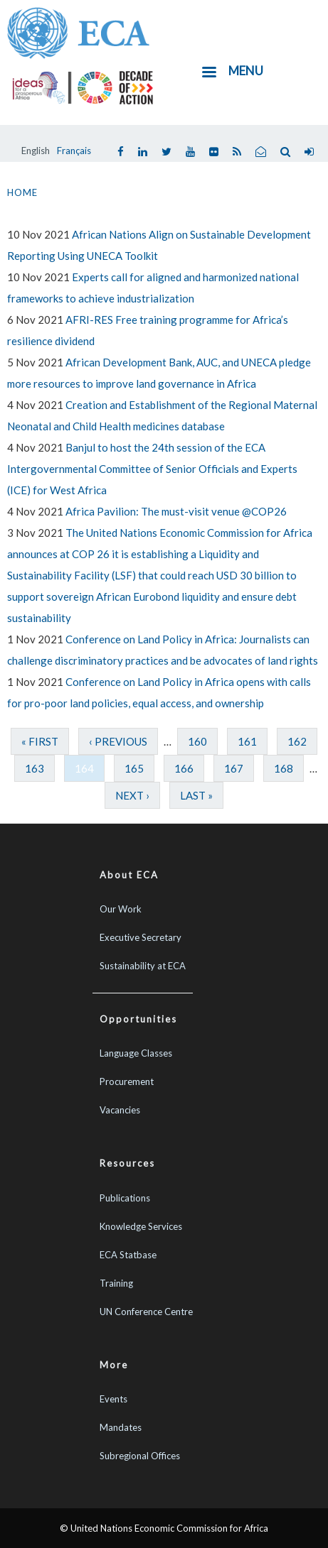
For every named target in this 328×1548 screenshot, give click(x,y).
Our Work (121, 909)
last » (196, 795)
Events (113, 1399)
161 (247, 741)
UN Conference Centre (146, 1311)
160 (197, 741)
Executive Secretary (140, 937)
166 (184, 768)
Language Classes (136, 1053)
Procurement (127, 1081)
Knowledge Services (141, 1226)
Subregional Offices (140, 1455)
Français (74, 150)
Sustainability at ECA (143, 965)
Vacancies (120, 1110)
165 (134, 768)
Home (22, 192)
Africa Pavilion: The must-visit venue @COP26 (176, 511)
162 (297, 741)
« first (39, 741)
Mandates (121, 1427)
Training (116, 1283)
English (35, 150)
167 (233, 768)
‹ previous (118, 741)
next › (132, 795)
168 (283, 768)
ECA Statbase (128, 1254)
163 (34, 768)
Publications (125, 1198)
